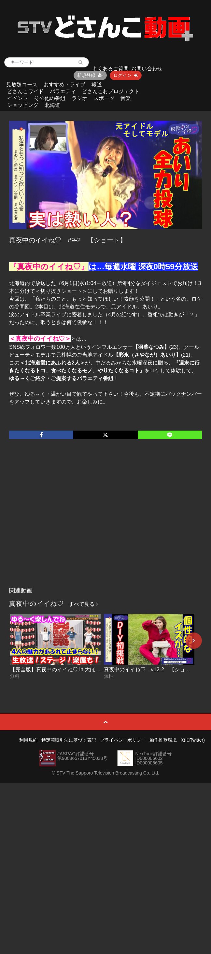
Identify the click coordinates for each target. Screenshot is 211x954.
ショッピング (22, 105)
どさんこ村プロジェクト (110, 91)
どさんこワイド (25, 91)
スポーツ (103, 98)
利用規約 (28, 740)
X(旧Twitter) (193, 740)
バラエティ (63, 91)
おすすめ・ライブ (64, 84)
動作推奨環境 (163, 740)
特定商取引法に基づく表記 (68, 740)
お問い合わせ (146, 68)
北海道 (52, 105)
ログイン (125, 75)
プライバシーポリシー (123, 740)
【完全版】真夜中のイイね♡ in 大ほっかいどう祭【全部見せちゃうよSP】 (98, 669)
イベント (17, 98)
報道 (96, 84)
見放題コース (21, 84)
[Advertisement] (63, 520)
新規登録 (90, 75)
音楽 (125, 98)
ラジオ (79, 98)
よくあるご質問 (110, 68)
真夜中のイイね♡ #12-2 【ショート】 (152, 669)
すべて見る (83, 604)
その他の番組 (49, 98)
